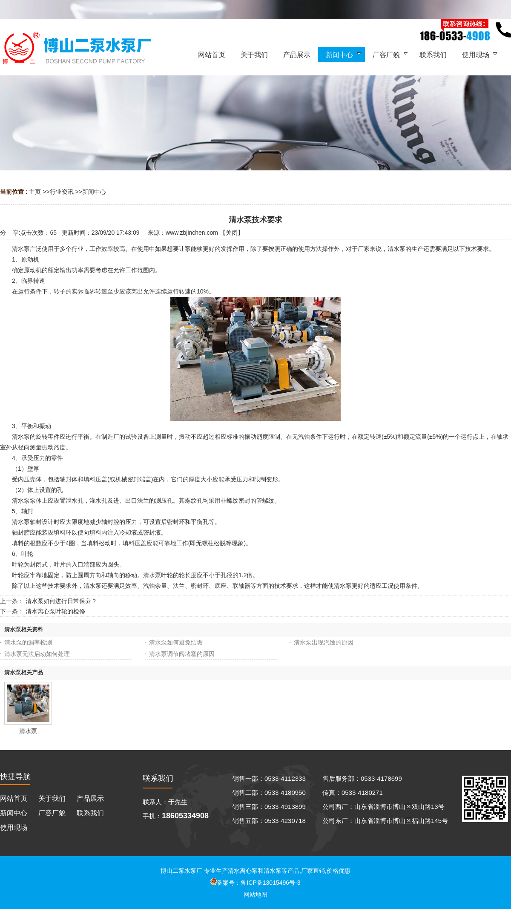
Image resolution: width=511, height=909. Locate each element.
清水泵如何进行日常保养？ (61, 601)
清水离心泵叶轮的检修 (55, 611)
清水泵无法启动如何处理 (37, 653)
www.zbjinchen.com (192, 232)
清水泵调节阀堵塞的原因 (182, 653)
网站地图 (255, 894)
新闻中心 (94, 191)
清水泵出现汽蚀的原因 (323, 642)
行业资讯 (62, 191)
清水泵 (28, 731)
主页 (35, 191)
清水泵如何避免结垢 (176, 642)
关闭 (232, 232)
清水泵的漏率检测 (28, 642)
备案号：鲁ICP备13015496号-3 (255, 882)
